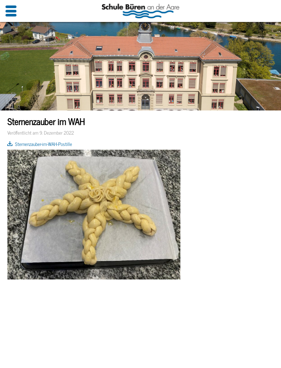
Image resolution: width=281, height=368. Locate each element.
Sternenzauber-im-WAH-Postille (43, 144)
